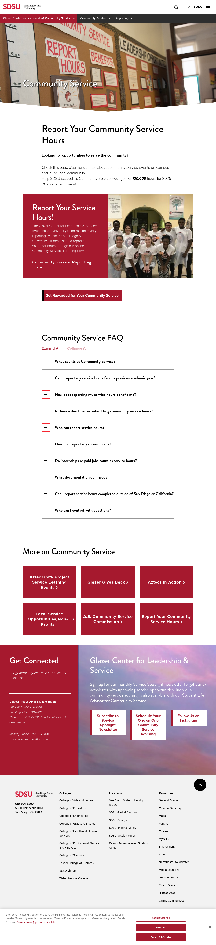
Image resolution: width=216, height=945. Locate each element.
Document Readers (43, 918)
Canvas (163, 831)
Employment (167, 847)
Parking (164, 824)
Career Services (168, 885)
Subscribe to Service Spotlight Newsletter (108, 722)
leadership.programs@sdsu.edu (29, 739)
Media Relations (169, 870)
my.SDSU (165, 839)
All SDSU (199, 7)
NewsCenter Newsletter (174, 862)
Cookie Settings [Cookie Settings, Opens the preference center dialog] (161, 928)
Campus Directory (170, 808)
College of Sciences (71, 855)
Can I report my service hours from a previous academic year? (99, 378)
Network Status (168, 877)
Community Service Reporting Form (62, 265)
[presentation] (64, 793)
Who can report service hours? (73, 427)
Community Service (93, 18)
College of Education (72, 808)
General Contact (169, 800)
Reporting (122, 18)
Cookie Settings (103, 918)
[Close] (210, 937)
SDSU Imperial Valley (122, 828)
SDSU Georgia (118, 820)
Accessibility (19, 918)
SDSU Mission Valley (122, 836)
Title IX (163, 854)
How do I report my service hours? (76, 444)
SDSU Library (67, 871)
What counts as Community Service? (78, 361)
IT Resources (167, 893)
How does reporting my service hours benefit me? (89, 394)
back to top (200, 785)
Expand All (51, 348)
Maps (162, 816)
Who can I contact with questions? (76, 510)
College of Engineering (73, 816)
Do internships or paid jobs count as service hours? (89, 461)
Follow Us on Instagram (189, 718)
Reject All (161, 938)
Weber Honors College (73, 878)
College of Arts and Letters (76, 800)
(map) (39, 707)
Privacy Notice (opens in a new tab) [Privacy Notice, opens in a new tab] (36, 932)
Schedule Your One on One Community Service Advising (148, 725)
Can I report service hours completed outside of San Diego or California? (108, 494)
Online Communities (171, 901)
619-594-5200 (24, 804)
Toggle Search (176, 7)
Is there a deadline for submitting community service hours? (97, 411)
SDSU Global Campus (123, 812)
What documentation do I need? (75, 477)
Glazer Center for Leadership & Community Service (37, 18)
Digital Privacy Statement (74, 918)
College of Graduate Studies (77, 824)
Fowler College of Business (76, 863)
